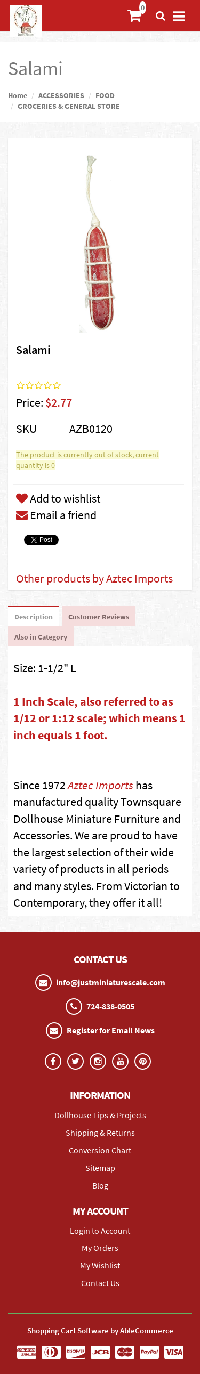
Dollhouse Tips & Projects (100, 1115)
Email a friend (56, 514)
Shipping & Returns (100, 1132)
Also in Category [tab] (40, 637)
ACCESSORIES (61, 95)
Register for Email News (111, 1030)
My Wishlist (100, 1265)
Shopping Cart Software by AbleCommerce (100, 1330)
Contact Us (100, 1283)
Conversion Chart (100, 1150)
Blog (100, 1185)
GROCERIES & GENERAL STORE (69, 106)
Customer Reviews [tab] (98, 616)
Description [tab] (33, 616)
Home (17, 95)
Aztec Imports (100, 785)
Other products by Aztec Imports (94, 578)
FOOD (105, 95)
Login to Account (100, 1230)
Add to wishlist (58, 498)
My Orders (100, 1247)
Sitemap (100, 1167)
